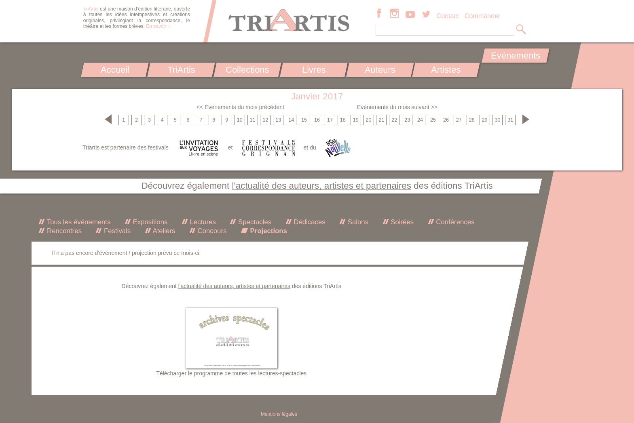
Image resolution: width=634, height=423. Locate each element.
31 (510, 120)
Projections (267, 231)
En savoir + (158, 26)
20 (369, 120)
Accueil (115, 70)
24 (420, 120)
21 (381, 120)
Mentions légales (279, 414)
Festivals (116, 231)
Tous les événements (77, 222)
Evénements (515, 56)
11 (253, 120)
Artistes (446, 70)
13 (278, 120)
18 (343, 120)
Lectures (202, 222)
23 (407, 120)
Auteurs (380, 70)
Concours (211, 231)
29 (485, 120)
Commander (483, 15)
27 (459, 120)
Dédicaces (308, 222)
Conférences (454, 222)
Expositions (149, 222)
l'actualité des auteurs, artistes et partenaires (321, 186)
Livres (313, 70)
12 (265, 120)
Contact (448, 15)
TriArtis (181, 70)
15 (304, 120)
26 (446, 120)
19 (356, 120)
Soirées (401, 222)
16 (317, 120)
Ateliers (163, 231)
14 (291, 120)
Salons (357, 222)
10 (240, 120)
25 (433, 120)
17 (330, 120)
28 (472, 120)
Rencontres (63, 231)
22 (394, 120)
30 (497, 120)
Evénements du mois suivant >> (397, 107)
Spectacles (253, 222)
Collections (247, 70)
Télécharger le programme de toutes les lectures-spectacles (231, 373)
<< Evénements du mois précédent (240, 107)
